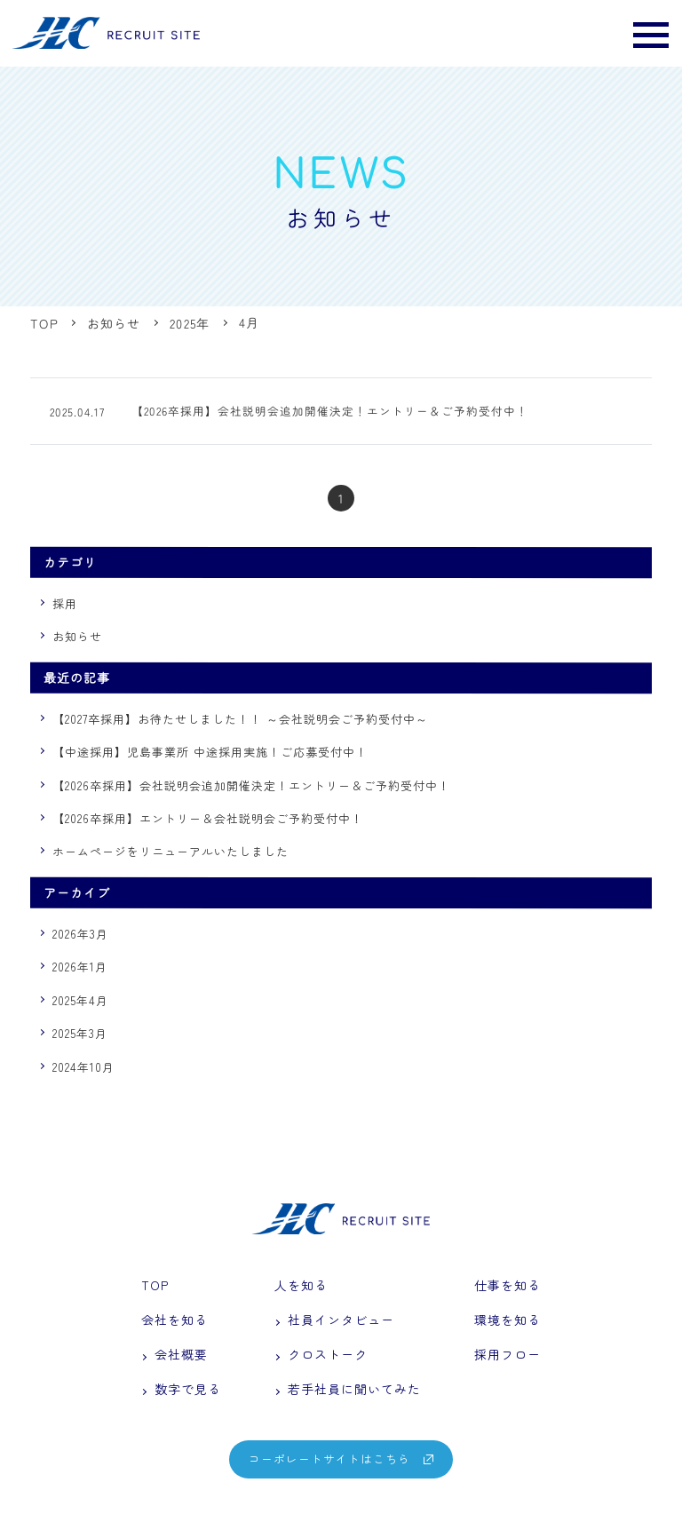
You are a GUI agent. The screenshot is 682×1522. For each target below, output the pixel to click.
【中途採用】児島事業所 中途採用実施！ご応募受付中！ (209, 753)
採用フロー (507, 1358)
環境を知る (507, 1321)
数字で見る (181, 1393)
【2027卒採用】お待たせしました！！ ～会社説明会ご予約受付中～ (239, 719)
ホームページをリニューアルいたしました (170, 852)
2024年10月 (83, 1067)
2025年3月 (79, 1035)
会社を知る (174, 1321)
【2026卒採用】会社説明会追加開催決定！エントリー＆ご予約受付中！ (250, 786)
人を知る (301, 1286)
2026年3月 (80, 934)
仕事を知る (507, 1286)
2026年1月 (79, 968)
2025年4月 (80, 1001)
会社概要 (174, 1358)
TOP (155, 1286)
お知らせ (77, 638)
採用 (64, 604)
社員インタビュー (334, 1321)
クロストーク (321, 1358)
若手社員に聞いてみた (347, 1393)
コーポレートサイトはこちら (341, 1463)
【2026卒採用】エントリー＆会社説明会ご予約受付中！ (207, 820)
